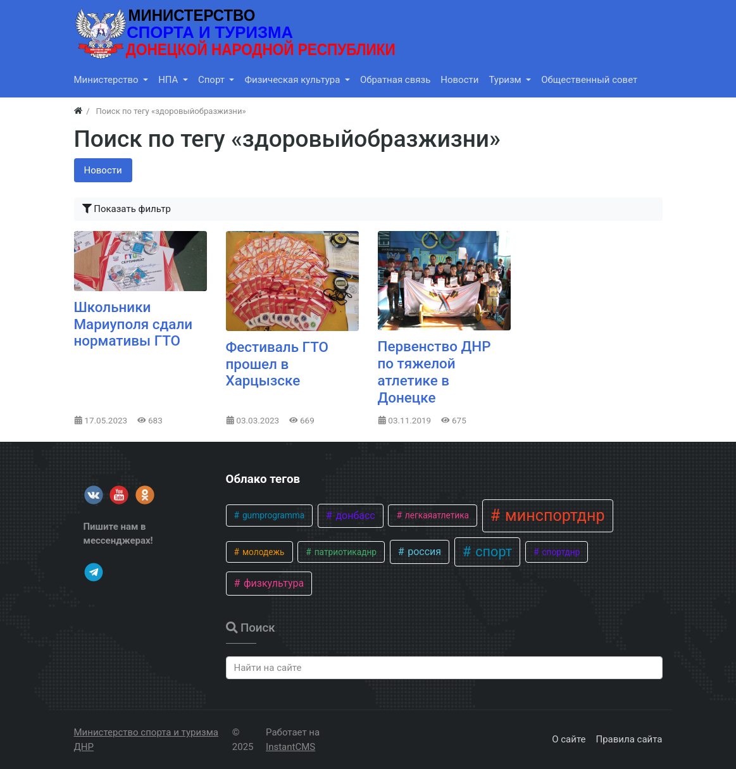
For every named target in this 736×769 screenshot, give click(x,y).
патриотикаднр (344, 552)
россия (423, 552)
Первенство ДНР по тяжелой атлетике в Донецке (434, 372)
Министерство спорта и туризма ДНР (146, 740)
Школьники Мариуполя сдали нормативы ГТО (133, 324)
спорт (492, 552)
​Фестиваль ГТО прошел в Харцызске (277, 364)
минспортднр (553, 515)
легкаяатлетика (435, 515)
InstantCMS (290, 747)
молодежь (262, 552)
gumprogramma (272, 515)
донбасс (354, 516)
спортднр (560, 552)
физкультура (272, 583)
